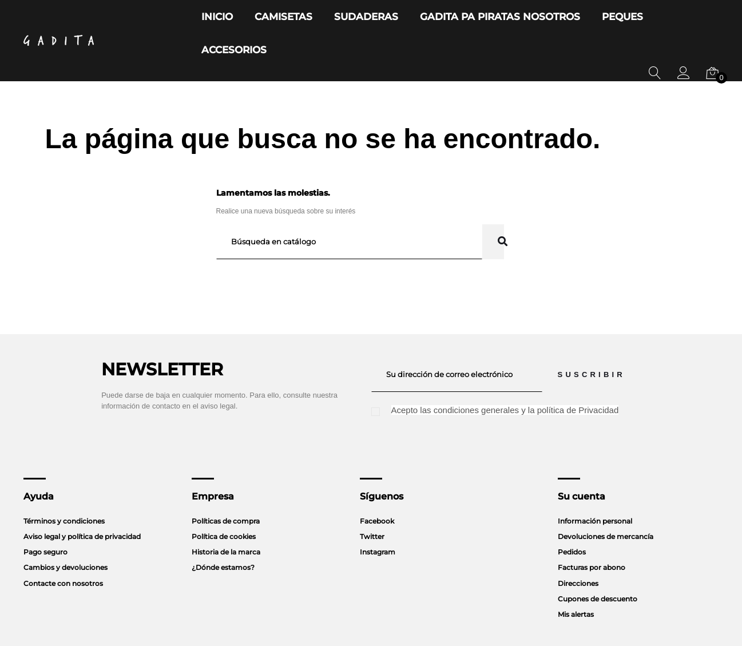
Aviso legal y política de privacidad (82, 503)
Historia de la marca (226, 518)
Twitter (372, 503)
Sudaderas (362, 17)
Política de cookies (224, 503)
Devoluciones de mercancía (605, 503)
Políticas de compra (226, 487)
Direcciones (578, 550)
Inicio (237, 17)
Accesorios (635, 17)
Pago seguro (45, 518)
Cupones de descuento (597, 565)
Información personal (595, 487)
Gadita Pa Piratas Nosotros (472, 17)
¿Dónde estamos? (223, 534)
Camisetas (293, 17)
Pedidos (572, 518)
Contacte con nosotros (63, 550)
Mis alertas (576, 581)
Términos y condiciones (64, 487)
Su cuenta (581, 463)
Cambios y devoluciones (65, 534)
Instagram (377, 518)
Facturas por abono (591, 534)
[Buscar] (349, 208)
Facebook (377, 487)
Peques (573, 17)
